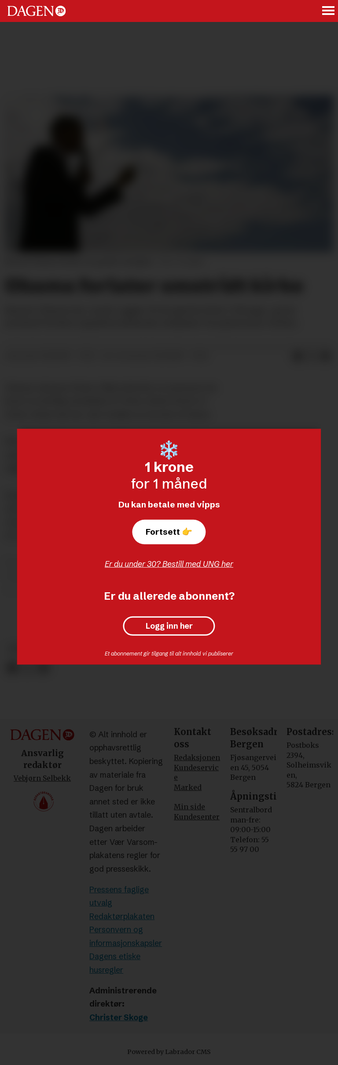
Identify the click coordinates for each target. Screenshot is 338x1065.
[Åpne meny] (329, 11)
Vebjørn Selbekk (42, 778)
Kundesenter (197, 816)
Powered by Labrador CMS (169, 1052)
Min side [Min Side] (189, 806)
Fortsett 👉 (169, 531)
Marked (188, 787)
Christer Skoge (118, 1017)
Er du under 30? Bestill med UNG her (169, 564)
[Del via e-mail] (325, 356)
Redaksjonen (197, 757)
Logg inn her (169, 626)
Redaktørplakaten (121, 916)
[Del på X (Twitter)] (311, 356)
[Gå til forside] (36, 11)
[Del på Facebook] (297, 356)
